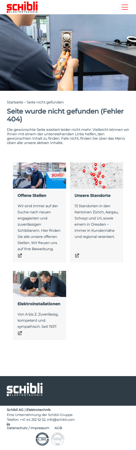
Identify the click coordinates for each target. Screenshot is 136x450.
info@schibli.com (61, 420)
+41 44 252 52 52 (32, 420)
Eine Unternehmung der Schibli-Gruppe (39, 415)
